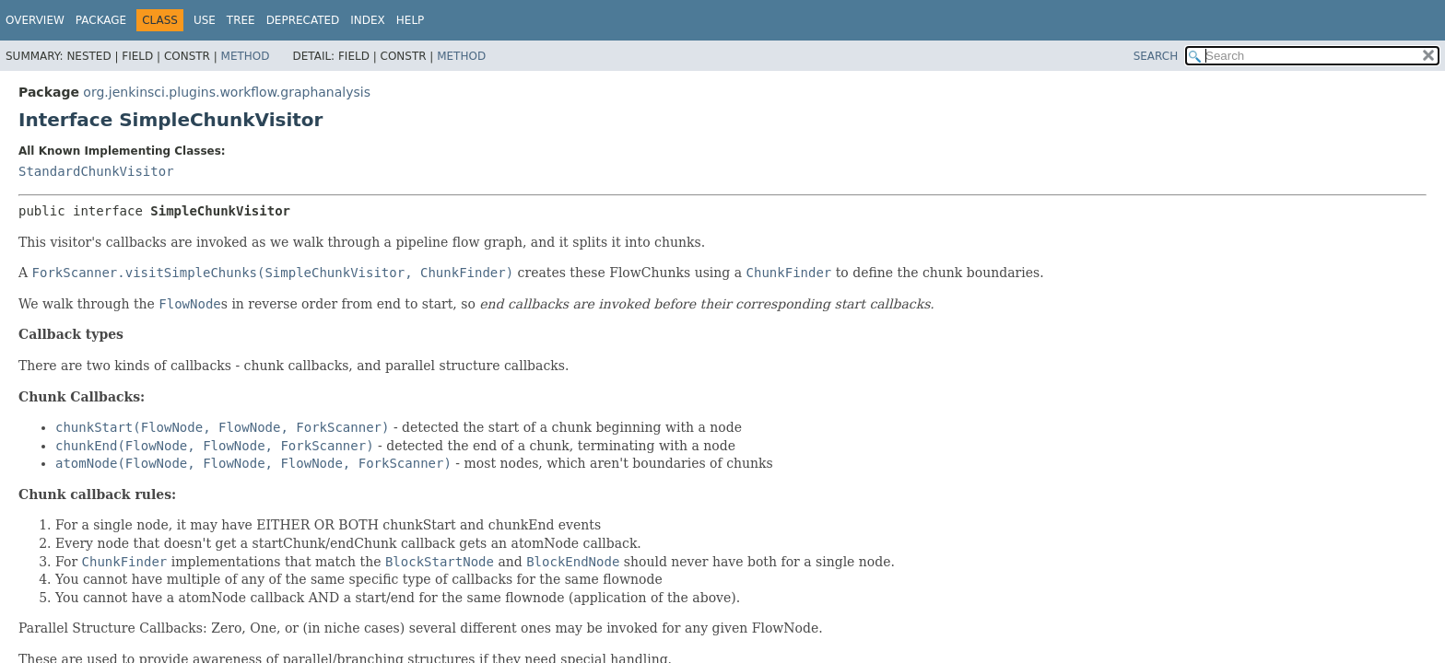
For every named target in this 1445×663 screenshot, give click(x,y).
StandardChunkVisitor (96, 171)
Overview (35, 20)
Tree (241, 20)
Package (101, 20)
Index (367, 20)
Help (410, 20)
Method (245, 56)
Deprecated (303, 20)
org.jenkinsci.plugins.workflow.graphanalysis (226, 92)
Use (205, 20)
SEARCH (1156, 56)
